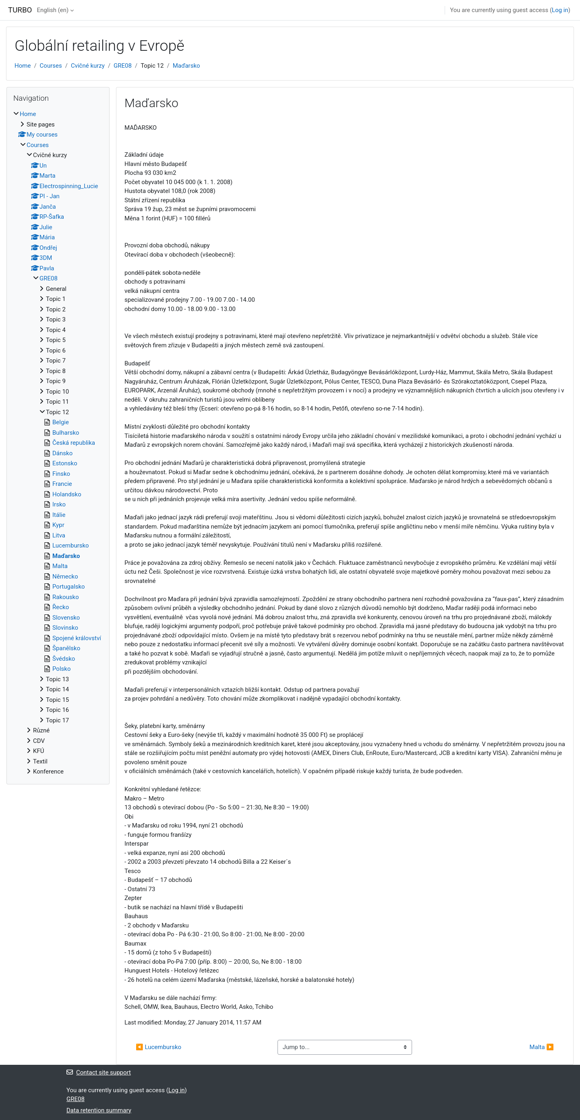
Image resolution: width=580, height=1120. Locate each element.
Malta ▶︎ (542, 1047)
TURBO (20, 10)
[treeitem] (58, 443)
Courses (51, 65)
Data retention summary (98, 1110)
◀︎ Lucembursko (158, 1047)
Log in (560, 10)
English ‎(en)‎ (52, 10)
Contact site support (98, 1072)
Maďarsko (186, 65)
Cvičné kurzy (88, 65)
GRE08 (123, 65)
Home (22, 65)
